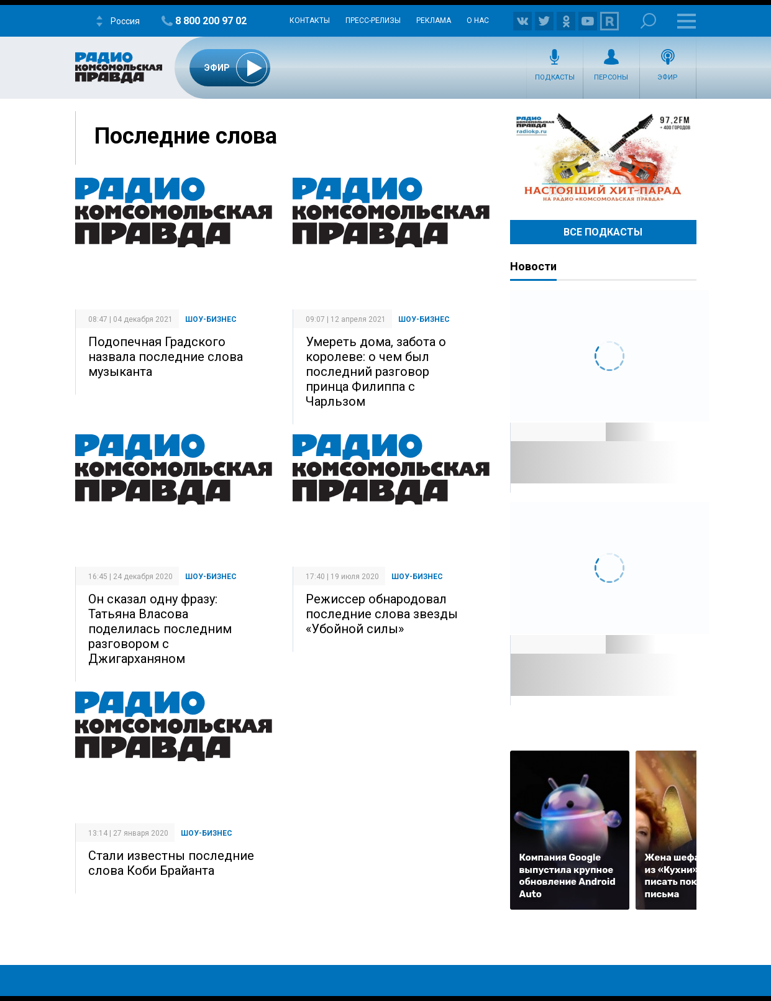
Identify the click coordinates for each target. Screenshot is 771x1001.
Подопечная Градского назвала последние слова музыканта (165, 356)
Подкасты (555, 77)
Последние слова (185, 136)
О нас (478, 20)
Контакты (310, 20)
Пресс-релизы (373, 20)
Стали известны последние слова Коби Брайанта (171, 863)
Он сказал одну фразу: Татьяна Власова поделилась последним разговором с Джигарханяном (160, 629)
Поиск (648, 21)
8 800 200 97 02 (211, 21)
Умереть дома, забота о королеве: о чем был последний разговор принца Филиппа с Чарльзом (376, 371)
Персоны (611, 77)
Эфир (667, 77)
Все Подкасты (602, 232)
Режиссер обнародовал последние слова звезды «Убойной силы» (382, 614)
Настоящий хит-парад (603, 157)
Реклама (433, 20)
